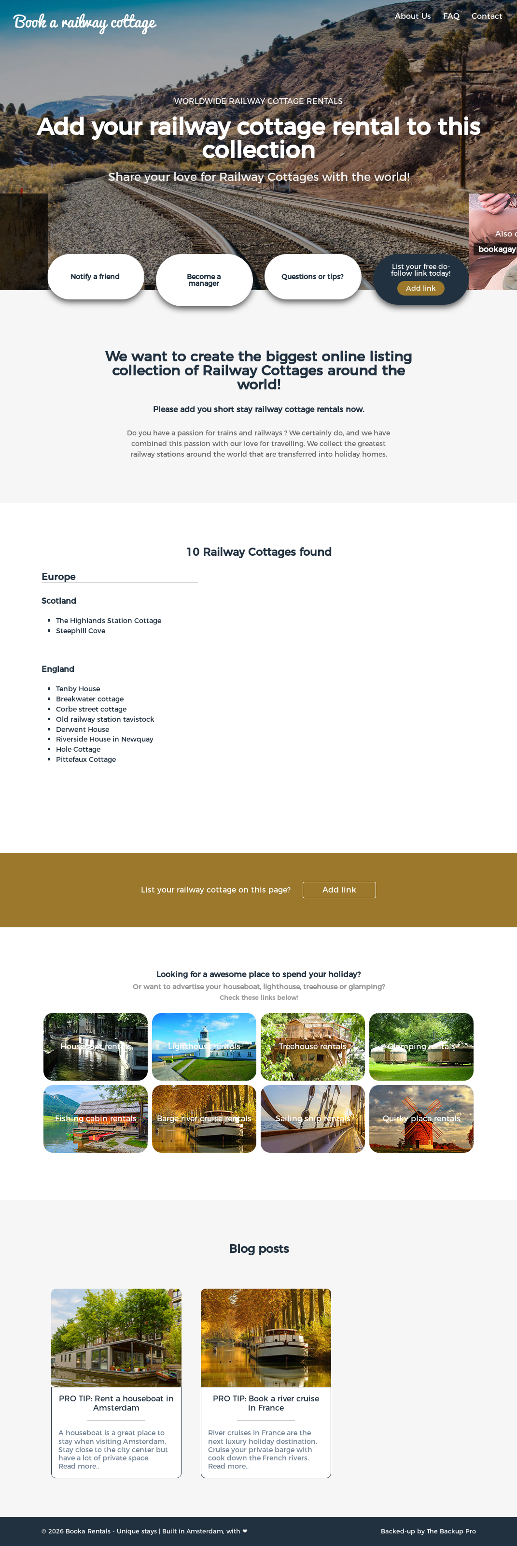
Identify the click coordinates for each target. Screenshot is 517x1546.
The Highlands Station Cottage (108, 620)
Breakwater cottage (90, 699)
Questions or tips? (312, 276)
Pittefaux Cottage (86, 759)
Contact (487, 16)
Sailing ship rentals (313, 1118)
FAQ (451, 16)
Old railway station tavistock (105, 719)
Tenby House (78, 688)
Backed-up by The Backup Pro (428, 1531)
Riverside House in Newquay (105, 739)
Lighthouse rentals (204, 1046)
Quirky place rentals (422, 1118)
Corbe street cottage (91, 709)
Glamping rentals (421, 1046)
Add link (339, 889)
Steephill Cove (80, 630)
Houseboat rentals (95, 1046)
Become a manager (204, 280)
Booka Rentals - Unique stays (111, 1531)
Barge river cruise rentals (204, 1118)
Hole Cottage (78, 749)
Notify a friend (95, 276)
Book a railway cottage (84, 20)
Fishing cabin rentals (96, 1118)
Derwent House (82, 729)
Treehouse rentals (313, 1046)
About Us (413, 16)
